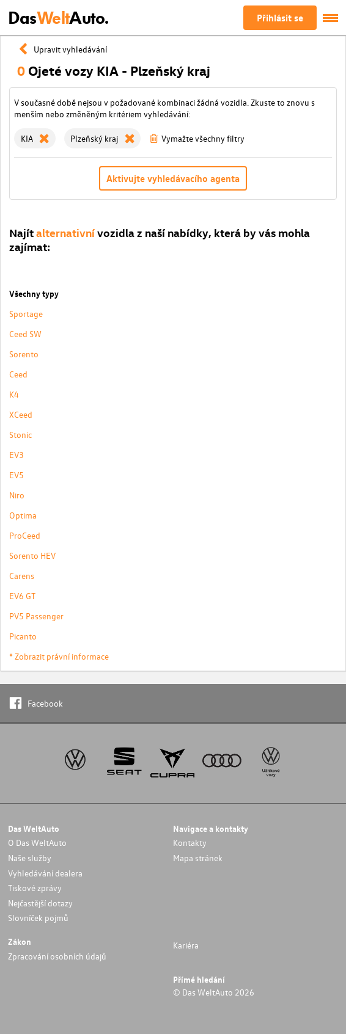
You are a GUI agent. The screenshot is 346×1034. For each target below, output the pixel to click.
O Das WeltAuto (37, 842)
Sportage (26, 313)
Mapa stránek (198, 858)
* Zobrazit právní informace (59, 656)
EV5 (16, 475)
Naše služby (29, 858)
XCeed (20, 414)
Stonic (20, 434)
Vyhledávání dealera (45, 873)
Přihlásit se (280, 18)
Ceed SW (25, 334)
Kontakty (190, 842)
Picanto (23, 636)
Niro (16, 495)
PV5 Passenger (36, 616)
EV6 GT (22, 596)
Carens (21, 575)
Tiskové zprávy (35, 888)
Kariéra (186, 945)
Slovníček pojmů (38, 917)
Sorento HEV (32, 555)
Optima (23, 515)
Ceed (18, 374)
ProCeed (24, 535)
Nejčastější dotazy (40, 903)
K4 (14, 394)
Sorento (24, 354)
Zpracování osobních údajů (57, 956)
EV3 (16, 455)
